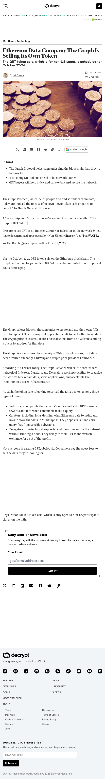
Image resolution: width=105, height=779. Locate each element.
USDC (90, 16)
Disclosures (48, 710)
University (59, 686)
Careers (46, 724)
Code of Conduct (14, 719)
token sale (44, 258)
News (55, 680)
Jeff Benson (18, 75)
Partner (8, 680)
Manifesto (10, 714)
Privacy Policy (49, 719)
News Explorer (12, 698)
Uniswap (40, 358)
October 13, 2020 (55, 243)
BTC (5, 16)
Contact (9, 724)
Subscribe (11, 763)
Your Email (15, 552)
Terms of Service (50, 714)
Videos (56, 692)
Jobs (7, 728)
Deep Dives (9, 686)
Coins (6, 692)
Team (8, 710)
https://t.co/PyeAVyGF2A (82, 235)
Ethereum (66, 258)
